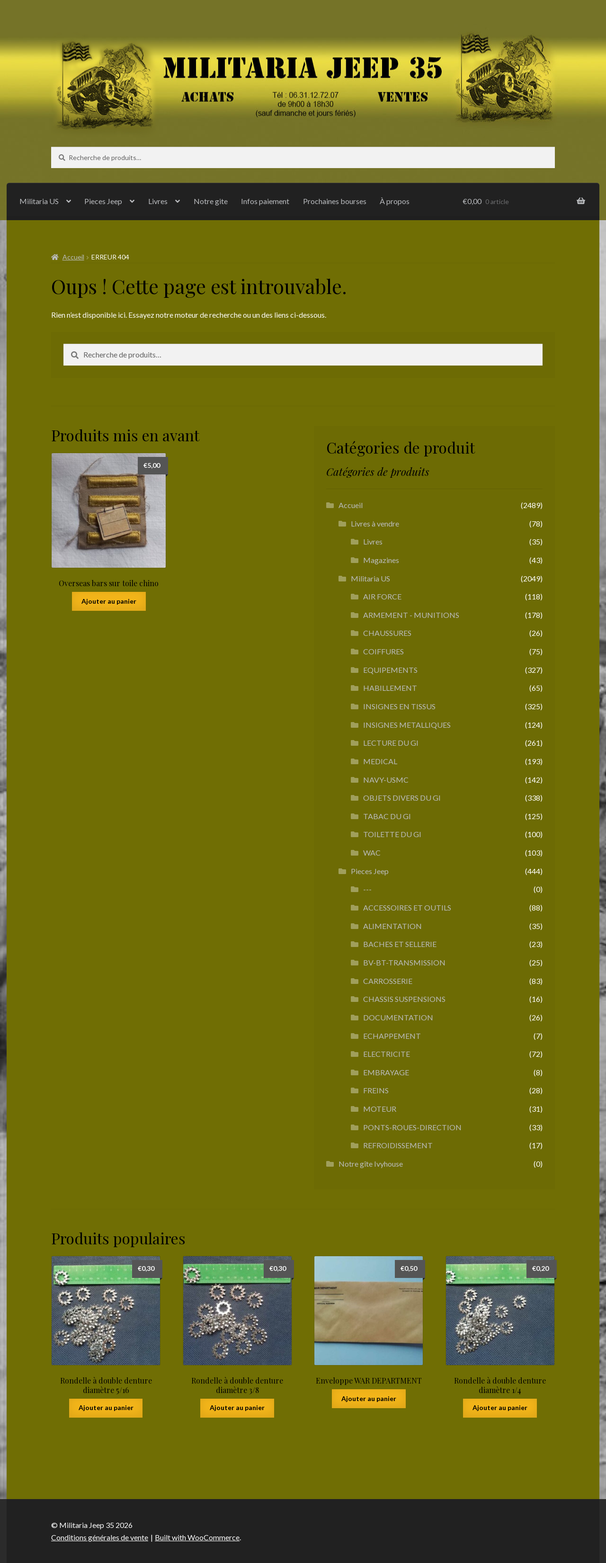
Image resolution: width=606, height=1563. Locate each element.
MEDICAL (380, 761)
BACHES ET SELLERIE (400, 943)
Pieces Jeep (103, 200)
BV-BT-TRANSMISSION (404, 962)
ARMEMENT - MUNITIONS (411, 614)
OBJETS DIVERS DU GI (402, 797)
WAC (372, 852)
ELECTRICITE (386, 1053)
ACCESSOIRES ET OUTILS (407, 907)
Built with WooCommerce (197, 1537)
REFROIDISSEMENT (398, 1145)
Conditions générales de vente (99, 1537)
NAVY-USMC (386, 779)
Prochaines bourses (334, 200)
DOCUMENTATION (398, 1017)
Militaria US (39, 200)
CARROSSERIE (387, 980)
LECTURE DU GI (391, 742)
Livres (158, 200)
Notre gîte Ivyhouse (371, 1163)
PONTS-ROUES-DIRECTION (412, 1127)
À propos (395, 200)
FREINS (376, 1090)
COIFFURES (383, 651)
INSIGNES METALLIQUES (407, 724)
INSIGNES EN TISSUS (399, 706)
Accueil (73, 257)
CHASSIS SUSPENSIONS (404, 998)
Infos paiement (265, 200)
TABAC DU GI (387, 816)
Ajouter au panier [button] (108, 601)
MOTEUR (379, 1108)
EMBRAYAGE (386, 1072)
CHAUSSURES (387, 632)
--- (367, 888)
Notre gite (211, 200)
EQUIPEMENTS (390, 669)
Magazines (381, 559)
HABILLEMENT (390, 687)
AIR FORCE (382, 596)
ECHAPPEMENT (392, 1035)
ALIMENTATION (392, 925)
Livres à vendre (375, 523)
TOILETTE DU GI (392, 834)
